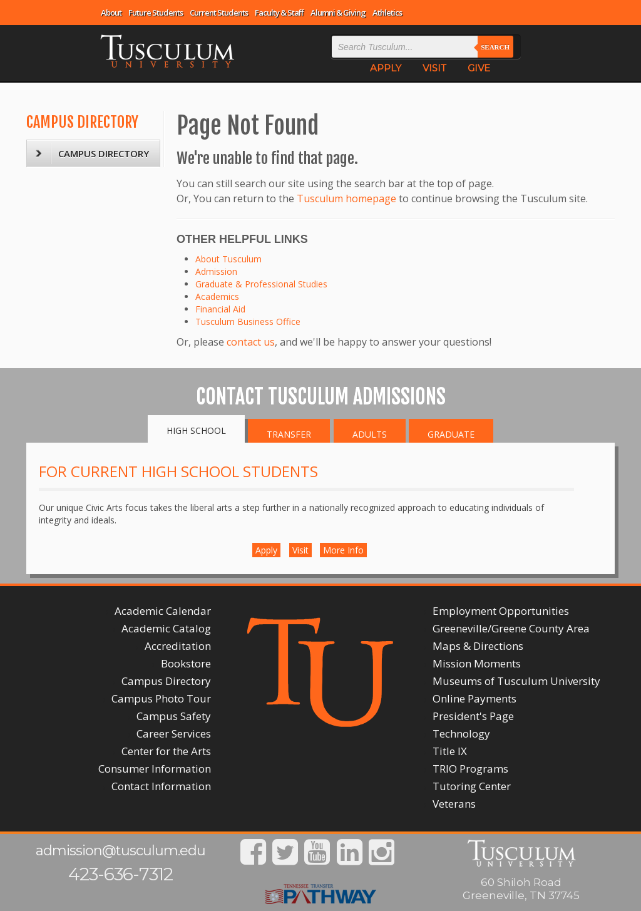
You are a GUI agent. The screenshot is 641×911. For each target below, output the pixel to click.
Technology (461, 733)
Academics (217, 296)
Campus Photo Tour (161, 698)
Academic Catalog (166, 628)
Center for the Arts (166, 751)
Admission (216, 271)
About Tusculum (228, 259)
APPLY (385, 68)
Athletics (387, 12)
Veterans (454, 803)
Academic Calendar (163, 611)
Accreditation (178, 646)
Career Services (173, 733)
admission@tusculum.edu (120, 850)
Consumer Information (154, 768)
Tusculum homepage (346, 198)
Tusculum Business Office (247, 321)
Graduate (451, 434)
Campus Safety (173, 716)
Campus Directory (166, 681)
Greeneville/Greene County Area (511, 628)
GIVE (479, 68)
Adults (369, 434)
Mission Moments (477, 663)
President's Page (473, 716)
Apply (266, 550)
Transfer (289, 434)
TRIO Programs (470, 768)
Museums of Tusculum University (516, 681)
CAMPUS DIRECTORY (82, 122)
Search (495, 47)
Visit (300, 550)
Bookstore (186, 663)
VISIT (434, 68)
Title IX (450, 751)
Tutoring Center (472, 786)
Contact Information (161, 786)
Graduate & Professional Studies (261, 284)
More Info (343, 550)
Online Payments (474, 698)
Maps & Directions (478, 646)
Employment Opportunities (501, 611)
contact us (251, 342)
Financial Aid (220, 309)
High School (196, 430)
